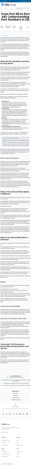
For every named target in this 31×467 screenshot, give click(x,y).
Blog (21, 1)
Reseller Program (19, 445)
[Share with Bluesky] (20, 414)
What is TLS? (15, 395)
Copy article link (4, 35)
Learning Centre (5, 9)
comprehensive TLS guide (9, 218)
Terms (17, 456)
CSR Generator (4, 442)
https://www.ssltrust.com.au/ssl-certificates (10, 210)
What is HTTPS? (16, 397)
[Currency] (28, 1)
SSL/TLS (11, 8)
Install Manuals (4, 451)
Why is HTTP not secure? (16, 399)
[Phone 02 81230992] (2, 1)
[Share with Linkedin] (10, 414)
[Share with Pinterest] (13, 414)
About (17, 440)
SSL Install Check (4, 445)
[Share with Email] (27, 414)
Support (24, 1)
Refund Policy (19, 451)
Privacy (17, 454)
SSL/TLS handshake (12, 115)
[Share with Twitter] (6, 414)
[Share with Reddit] (17, 414)
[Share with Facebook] (3, 414)
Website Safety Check (5, 440)
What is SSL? (2, 27)
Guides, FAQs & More (5, 454)
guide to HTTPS (6, 37)
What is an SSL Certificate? (8, 27)
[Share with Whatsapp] (23, 414)
